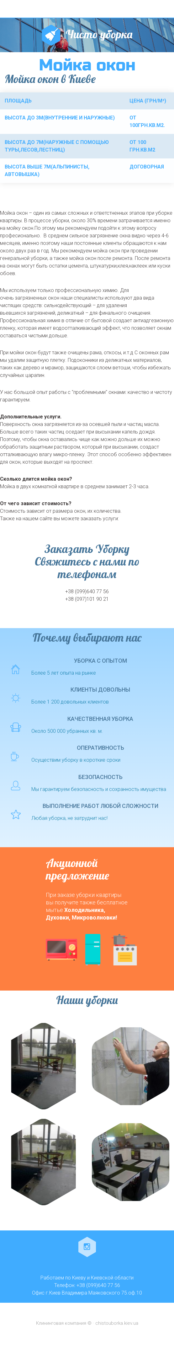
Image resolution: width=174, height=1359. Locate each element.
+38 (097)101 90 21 (87, 599)
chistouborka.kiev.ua (116, 1323)
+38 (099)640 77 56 (87, 591)
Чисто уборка (99, 34)
